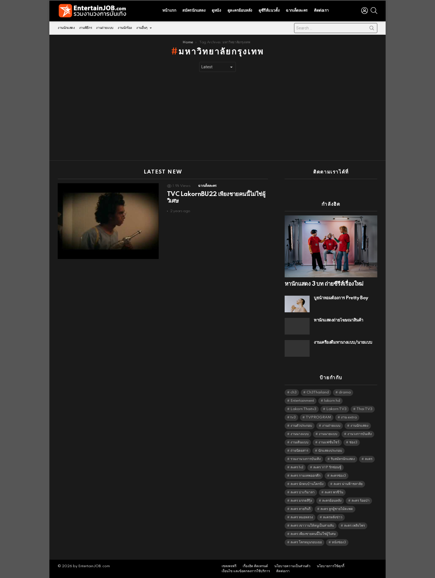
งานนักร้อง (125, 28)
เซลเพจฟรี (229, 566)
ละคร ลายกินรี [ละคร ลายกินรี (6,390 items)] (300, 509)
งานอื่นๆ (141, 29)
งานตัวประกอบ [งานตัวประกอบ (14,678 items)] (301, 426)
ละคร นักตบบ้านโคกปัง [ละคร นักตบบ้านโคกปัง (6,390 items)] (306, 484)
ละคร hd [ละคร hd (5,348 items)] (296, 467)
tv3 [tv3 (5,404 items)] (293, 417)
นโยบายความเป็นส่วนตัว (292, 566)
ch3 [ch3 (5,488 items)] (293, 392)
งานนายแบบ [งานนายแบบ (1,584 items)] (328, 434)
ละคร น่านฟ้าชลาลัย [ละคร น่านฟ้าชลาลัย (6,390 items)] (348, 484)
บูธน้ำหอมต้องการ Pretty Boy (341, 298)
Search (371, 29)
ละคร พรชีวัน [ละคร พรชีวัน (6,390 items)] (334, 492)
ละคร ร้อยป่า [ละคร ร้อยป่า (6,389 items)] (360, 500)
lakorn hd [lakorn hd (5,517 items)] (332, 401)
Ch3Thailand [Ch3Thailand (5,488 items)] (318, 392)
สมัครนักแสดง (193, 10)
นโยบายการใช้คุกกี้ (330, 566)
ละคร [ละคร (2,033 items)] (368, 459)
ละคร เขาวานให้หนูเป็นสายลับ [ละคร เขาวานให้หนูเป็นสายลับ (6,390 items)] (312, 525)
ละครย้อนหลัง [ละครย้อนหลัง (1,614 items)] (332, 500)
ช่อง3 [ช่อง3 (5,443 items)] (353, 442)
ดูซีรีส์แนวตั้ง (269, 10)
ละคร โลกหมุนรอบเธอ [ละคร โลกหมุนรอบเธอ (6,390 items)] (306, 542)
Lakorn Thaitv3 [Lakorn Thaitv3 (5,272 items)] (303, 409)
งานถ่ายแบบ (104, 28)
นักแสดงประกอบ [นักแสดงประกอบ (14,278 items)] (330, 451)
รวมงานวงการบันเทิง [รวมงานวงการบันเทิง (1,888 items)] (305, 459)
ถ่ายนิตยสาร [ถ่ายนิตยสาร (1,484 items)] (299, 451)
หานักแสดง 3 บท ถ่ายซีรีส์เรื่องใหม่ (324, 284)
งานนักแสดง (66, 28)
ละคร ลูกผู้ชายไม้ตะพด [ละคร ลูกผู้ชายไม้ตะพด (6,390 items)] (336, 509)
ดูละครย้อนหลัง (239, 10)
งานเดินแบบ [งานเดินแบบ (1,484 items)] (299, 442)
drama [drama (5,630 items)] (345, 392)
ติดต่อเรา (321, 10)
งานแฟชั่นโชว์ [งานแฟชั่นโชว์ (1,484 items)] (328, 442)
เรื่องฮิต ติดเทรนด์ (255, 566)
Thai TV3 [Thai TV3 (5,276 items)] (364, 409)
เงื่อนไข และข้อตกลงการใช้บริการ (246, 571)
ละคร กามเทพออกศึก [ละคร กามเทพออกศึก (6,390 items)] (305, 476)
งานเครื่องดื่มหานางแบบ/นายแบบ (343, 342)
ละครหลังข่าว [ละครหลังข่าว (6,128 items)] (332, 517)
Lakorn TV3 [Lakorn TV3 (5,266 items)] (336, 409)
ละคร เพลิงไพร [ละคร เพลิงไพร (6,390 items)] (354, 525)
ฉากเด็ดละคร (297, 10)
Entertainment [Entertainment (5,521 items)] (302, 401)
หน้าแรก (169, 10)
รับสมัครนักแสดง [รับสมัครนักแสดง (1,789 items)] (343, 459)
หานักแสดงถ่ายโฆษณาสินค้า (338, 320)
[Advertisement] (217, 116)
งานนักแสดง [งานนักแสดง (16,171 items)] (359, 426)
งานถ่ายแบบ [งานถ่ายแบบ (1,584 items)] (331, 426)
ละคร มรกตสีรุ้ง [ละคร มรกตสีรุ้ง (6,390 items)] (301, 500)
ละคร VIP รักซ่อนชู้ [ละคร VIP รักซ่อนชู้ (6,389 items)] (327, 467)
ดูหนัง (216, 10)
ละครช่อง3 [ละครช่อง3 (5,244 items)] (338, 476)
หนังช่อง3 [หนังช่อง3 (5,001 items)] (339, 542)
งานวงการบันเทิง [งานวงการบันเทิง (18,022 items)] (359, 434)
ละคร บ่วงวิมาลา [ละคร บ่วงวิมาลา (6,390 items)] (302, 492)
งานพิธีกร (85, 28)
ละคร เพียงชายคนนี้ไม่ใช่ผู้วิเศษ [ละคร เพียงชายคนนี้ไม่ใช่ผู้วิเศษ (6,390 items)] (313, 534)
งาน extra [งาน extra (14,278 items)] (349, 417)
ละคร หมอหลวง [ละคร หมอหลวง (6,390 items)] (301, 517)
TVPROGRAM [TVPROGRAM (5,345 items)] (318, 417)
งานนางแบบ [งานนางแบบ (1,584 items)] (299, 434)
